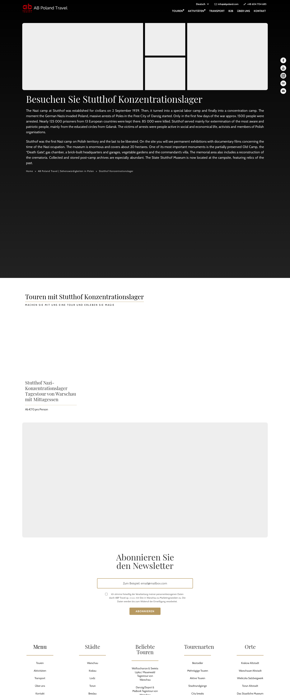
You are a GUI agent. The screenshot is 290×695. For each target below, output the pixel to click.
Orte (250, 646)
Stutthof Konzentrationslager (116, 171)
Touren (178, 10)
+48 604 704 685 (256, 4)
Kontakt (260, 11)
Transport (217, 11)
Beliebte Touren (145, 649)
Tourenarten (199, 646)
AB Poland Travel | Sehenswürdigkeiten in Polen (66, 171)
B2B (230, 11)
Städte (92, 646)
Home (29, 171)
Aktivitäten (196, 10)
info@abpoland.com (228, 4)
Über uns (243, 11)
